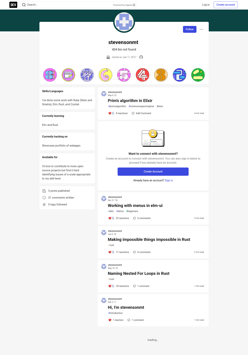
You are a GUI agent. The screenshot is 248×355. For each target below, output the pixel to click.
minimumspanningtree (141, 106)
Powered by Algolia (124, 5)
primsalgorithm (117, 106)
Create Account (153, 171)
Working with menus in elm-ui (135, 205)
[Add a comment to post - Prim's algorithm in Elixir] (118, 113)
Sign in (169, 180)
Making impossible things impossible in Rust (149, 239)
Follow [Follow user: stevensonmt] (190, 29)
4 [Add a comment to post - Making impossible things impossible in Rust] (141, 252)
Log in (206, 4)
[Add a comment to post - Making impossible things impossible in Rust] (118, 252)
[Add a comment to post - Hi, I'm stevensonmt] (116, 320)
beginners (132, 211)
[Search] (23, 5)
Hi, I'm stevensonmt (126, 307)
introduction (115, 313)
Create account (225, 4)
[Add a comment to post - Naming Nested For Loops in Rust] (118, 286)
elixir (160, 106)
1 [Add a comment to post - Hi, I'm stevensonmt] (135, 320)
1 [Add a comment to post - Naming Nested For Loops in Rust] (140, 286)
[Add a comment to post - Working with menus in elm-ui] (118, 218)
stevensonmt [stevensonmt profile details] (115, 92)
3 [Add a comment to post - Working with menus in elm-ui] (141, 218)
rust (111, 245)
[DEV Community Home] (13, 4)
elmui (120, 211)
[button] (50, 75)
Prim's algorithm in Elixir (130, 100)
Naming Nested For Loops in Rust (138, 273)
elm (111, 211)
